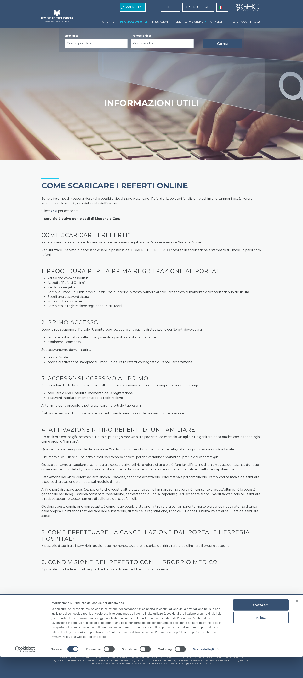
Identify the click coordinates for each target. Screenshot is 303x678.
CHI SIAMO (108, 21)
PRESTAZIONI (160, 21)
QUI (54, 211)
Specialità (72, 35)
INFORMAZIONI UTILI (133, 21)
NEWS (256, 21)
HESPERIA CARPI (241, 21)
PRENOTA (133, 7)
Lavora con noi (168, 610)
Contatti (188, 610)
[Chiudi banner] (297, 622)
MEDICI (178, 21)
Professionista (141, 35)
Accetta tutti (261, 626)
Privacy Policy (143, 610)
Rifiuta (261, 638)
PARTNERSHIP (217, 21)
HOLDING (170, 7)
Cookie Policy (119, 610)
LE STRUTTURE (197, 7)
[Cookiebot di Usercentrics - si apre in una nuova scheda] (25, 670)
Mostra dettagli (203, 670)
